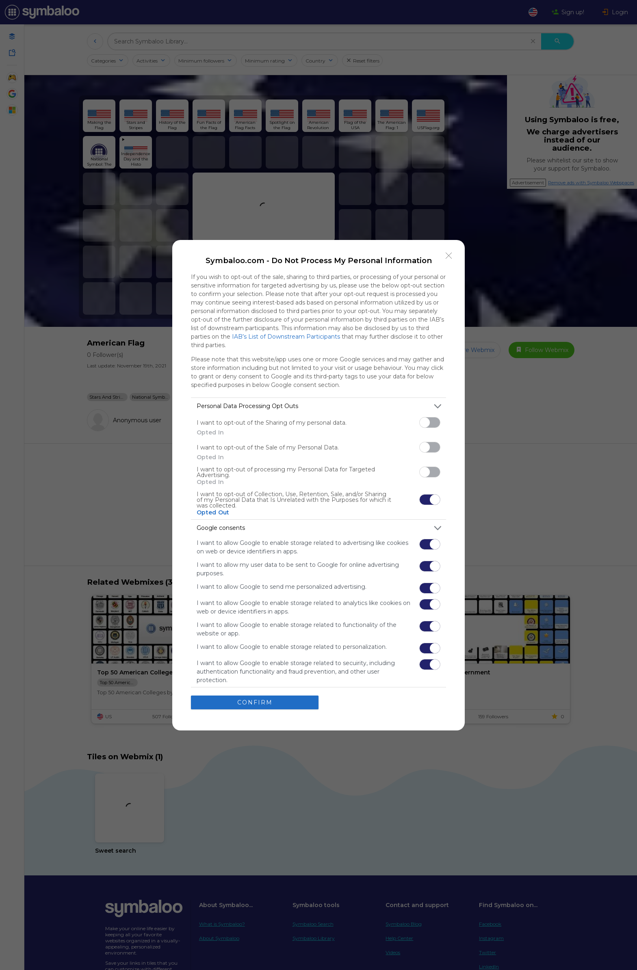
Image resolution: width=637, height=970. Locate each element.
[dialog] (318, 485)
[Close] (449, 256)
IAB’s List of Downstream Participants (286, 336)
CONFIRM (255, 702)
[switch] (429, 422)
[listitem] (318, 406)
